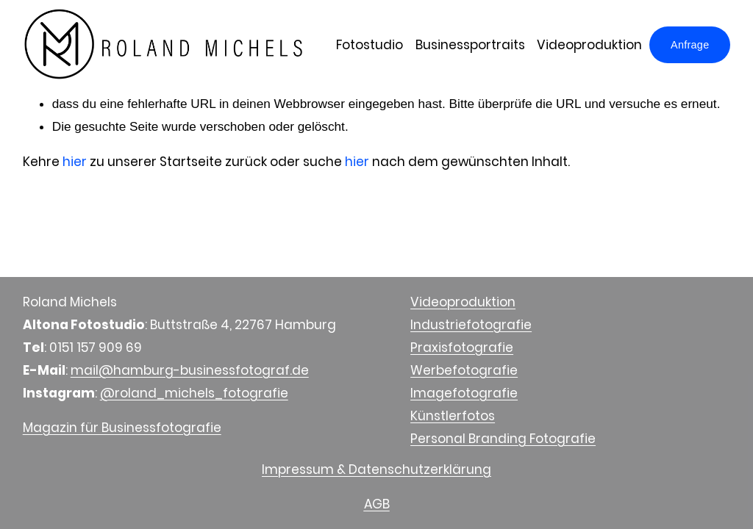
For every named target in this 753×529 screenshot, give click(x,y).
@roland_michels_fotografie (194, 393)
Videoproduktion (589, 45)
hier (75, 161)
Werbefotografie (464, 370)
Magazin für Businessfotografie (122, 427)
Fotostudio (369, 45)
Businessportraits (470, 45)
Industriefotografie (471, 325)
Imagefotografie (464, 393)
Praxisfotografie (461, 347)
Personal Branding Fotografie (503, 438)
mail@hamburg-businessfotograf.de (190, 370)
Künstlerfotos (452, 416)
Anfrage (690, 45)
